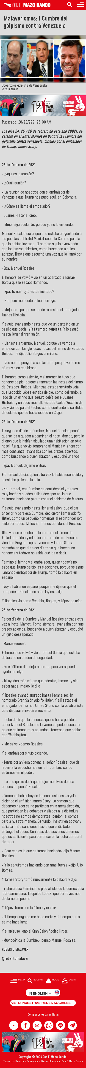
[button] (13, 1025)
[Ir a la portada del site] (52, 981)
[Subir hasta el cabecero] (69, 981)
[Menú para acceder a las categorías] (80, 5)
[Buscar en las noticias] (70, 5)
